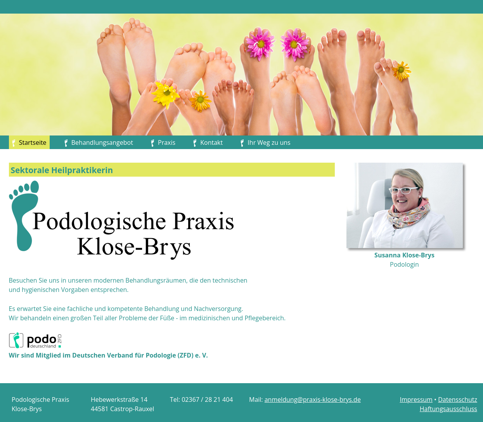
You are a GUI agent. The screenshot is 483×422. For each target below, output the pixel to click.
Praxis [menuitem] (166, 142)
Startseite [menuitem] (29, 142)
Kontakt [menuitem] (211, 142)
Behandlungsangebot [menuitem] (102, 142)
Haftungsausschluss (448, 409)
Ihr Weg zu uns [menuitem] (269, 142)
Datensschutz (457, 399)
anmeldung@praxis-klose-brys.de (313, 399)
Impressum (416, 399)
